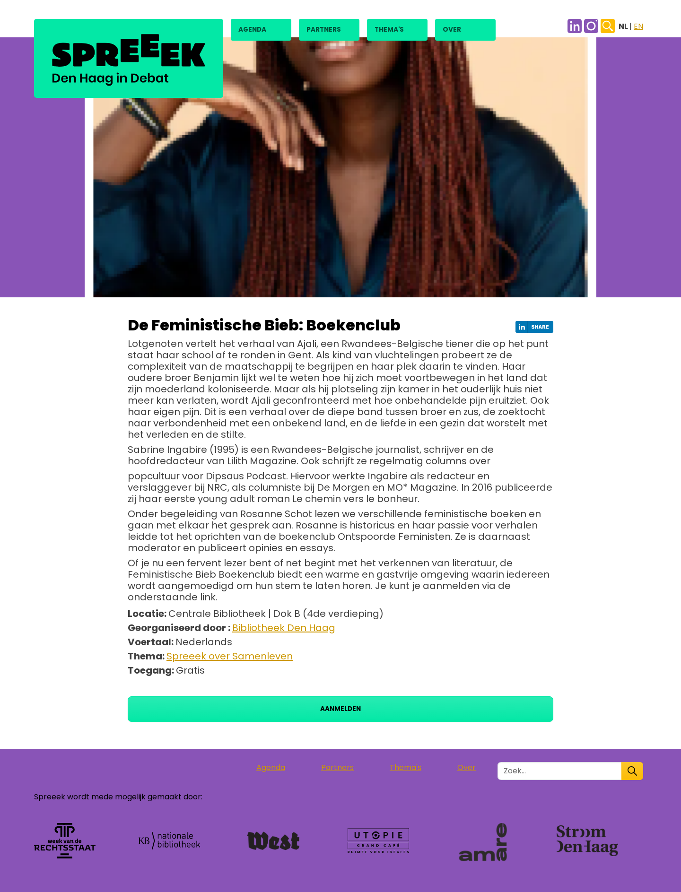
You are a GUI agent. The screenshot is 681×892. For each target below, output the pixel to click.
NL (624, 26)
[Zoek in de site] (560, 771)
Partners (323, 29)
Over (452, 29)
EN (638, 26)
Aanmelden (340, 708)
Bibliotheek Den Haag (283, 627)
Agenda (252, 29)
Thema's (389, 29)
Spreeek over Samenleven (229, 656)
